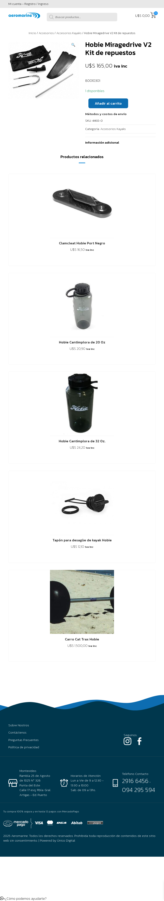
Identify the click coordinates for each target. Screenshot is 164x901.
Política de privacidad (23, 747)
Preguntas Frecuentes (23, 740)
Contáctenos (17, 732)
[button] (73, 44)
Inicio (32, 33)
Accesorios (46, 33)
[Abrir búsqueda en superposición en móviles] (82, 17)
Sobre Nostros (18, 725)
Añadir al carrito (108, 103)
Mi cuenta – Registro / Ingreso (28, 4)
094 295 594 (138, 789)
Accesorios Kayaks (69, 33)
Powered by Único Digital (57, 840)
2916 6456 (135, 780)
